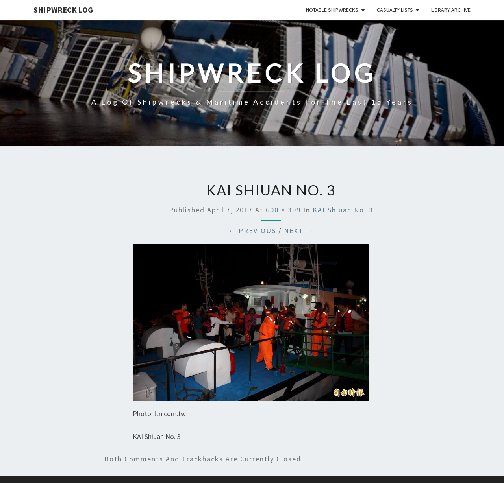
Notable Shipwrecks (332, 9)
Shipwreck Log (63, 10)
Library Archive (451, 9)
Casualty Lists (395, 9)
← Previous (252, 230)
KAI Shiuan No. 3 (343, 209)
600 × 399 (283, 209)
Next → (299, 230)
